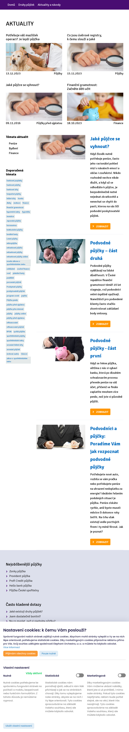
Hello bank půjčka (20, 585)
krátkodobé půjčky (15, 230)
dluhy (9, 203)
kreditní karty (12, 234)
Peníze (13, 143)
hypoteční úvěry (13, 212)
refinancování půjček (15, 327)
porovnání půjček (14, 282)
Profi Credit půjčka (20, 581)
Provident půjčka (19, 576)
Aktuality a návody (49, 5)
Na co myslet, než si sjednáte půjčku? (32, 621)
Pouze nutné (49, 653)
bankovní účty (12, 189)
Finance (118, 123)
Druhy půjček (26, 5)
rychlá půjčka (19, 331)
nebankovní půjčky (14, 252)
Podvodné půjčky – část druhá (103, 250)
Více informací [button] (11, 647)
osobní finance (23, 269)
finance (26, 203)
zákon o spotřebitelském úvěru (17, 360)
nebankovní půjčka (14, 248)
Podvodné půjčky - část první (103, 348)
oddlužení (11, 269)
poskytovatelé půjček (16, 291)
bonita (20, 198)
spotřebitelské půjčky (16, 336)
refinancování (12, 322)
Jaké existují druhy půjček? (26, 611)
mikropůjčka (12, 243)
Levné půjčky (12, 239)
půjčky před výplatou (15, 318)
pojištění (10, 278)
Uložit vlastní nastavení (19, 725)
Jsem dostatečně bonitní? (25, 616)
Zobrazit (102, 226)
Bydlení (13, 148)
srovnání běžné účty (15, 345)
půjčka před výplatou (15, 305)
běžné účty (11, 198)
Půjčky (58, 73)
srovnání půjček (13, 349)
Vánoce (24, 354)
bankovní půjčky (13, 185)
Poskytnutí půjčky (14, 287)
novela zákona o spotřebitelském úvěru (16, 263)
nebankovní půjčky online (17, 257)
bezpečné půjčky (14, 194)
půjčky (9, 314)
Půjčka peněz (12, 300)
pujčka (24, 296)
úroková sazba (13, 354)
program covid (13, 296)
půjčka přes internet (15, 309)
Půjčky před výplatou (49, 123)
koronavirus (12, 225)
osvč (9, 273)
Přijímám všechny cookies (20, 653)
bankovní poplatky (14, 180)
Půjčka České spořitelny (24, 590)
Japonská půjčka (14, 221)
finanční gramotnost (15, 207)
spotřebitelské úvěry (15, 340)
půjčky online (20, 314)
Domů (11, 5)
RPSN (9, 331)
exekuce (17, 203)
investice (10, 216)
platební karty (18, 273)
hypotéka (26, 212)
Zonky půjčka (17, 571)
